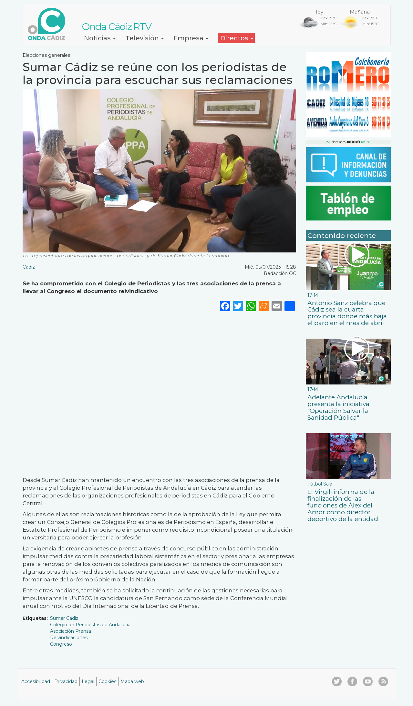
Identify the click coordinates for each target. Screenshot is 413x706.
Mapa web (132, 681)
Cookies (107, 681)
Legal (88, 681)
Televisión (144, 38)
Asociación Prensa (70, 631)
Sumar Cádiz (64, 618)
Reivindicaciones (69, 637)
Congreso (61, 644)
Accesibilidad (35, 681)
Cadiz (29, 267)
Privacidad (65, 681)
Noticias (100, 38)
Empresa (190, 38)
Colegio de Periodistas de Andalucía (90, 625)
